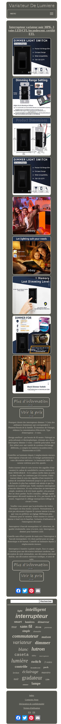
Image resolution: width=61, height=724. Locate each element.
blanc (23, 649)
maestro (46, 672)
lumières (29, 622)
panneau (48, 627)
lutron (38, 649)
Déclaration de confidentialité (31, 704)
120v (47, 679)
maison (46, 637)
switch (36, 662)
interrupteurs (44, 656)
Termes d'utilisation (31, 708)
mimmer (25, 685)
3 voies (48, 662)
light (19, 611)
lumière (19, 661)
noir (16, 679)
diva (38, 627)
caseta (21, 655)
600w (34, 656)
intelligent (36, 609)
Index (31, 695)
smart (18, 621)
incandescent (35, 668)
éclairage (30, 671)
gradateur (32, 678)
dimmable (37, 631)
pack (45, 667)
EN (29, 712)
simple (26, 631)
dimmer (42, 642)
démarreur (43, 622)
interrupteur (31, 616)
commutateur (25, 636)
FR (34, 712)
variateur (22, 642)
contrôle (21, 666)
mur (14, 627)
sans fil (26, 626)
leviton (16, 673)
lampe (36, 683)
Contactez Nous (31, 699)
